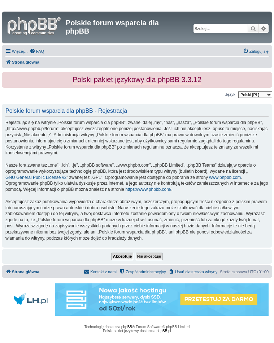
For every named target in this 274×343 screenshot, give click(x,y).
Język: (230, 94)
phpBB (126, 327)
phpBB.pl (163, 331)
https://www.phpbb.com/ (148, 189)
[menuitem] (37, 51)
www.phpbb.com (225, 177)
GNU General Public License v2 (35, 177)
